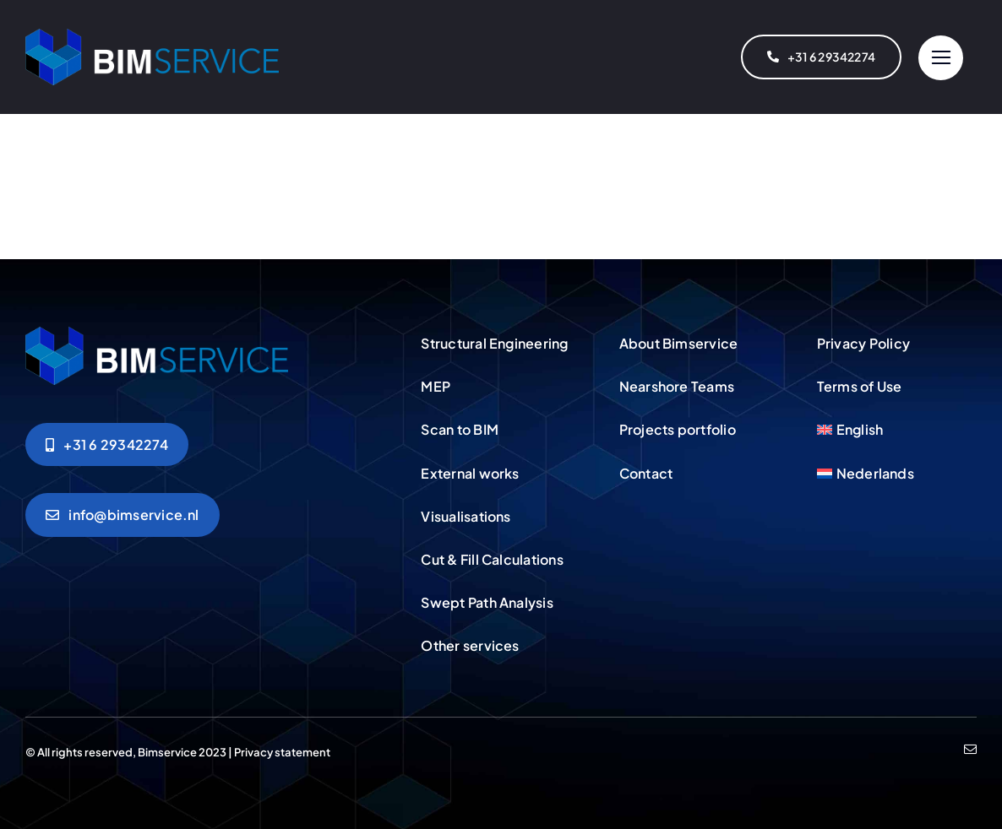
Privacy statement (282, 752)
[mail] (970, 749)
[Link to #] (940, 57)
